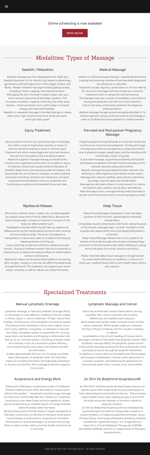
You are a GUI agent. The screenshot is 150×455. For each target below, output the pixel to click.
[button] (20, 6)
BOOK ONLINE (75, 33)
